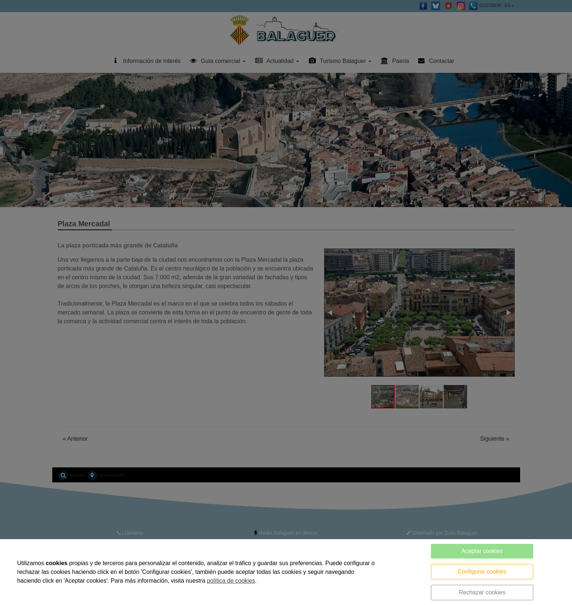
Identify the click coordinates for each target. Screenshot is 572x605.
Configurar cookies (482, 571)
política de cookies (231, 581)
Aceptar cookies (482, 551)
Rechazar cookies (482, 592)
